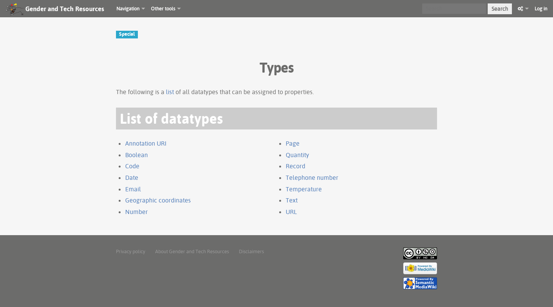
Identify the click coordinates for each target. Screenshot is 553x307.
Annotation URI (146, 143)
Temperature (304, 189)
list (170, 92)
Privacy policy (130, 251)
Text (292, 200)
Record (295, 166)
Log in (541, 8)
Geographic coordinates (158, 200)
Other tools (163, 8)
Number (136, 212)
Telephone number (312, 177)
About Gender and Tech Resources (192, 251)
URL (291, 212)
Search (500, 8)
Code (132, 166)
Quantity (297, 155)
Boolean (136, 155)
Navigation (127, 8)
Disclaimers (251, 251)
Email (133, 189)
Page (293, 143)
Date (131, 177)
